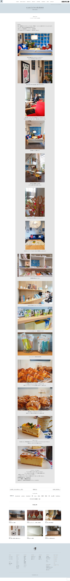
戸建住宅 (25, 562)
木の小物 (17, 571)
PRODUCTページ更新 (30, 541)
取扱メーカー (40, 562)
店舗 (24, 563)
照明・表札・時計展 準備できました (15, 541)
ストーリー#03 (11, 562)
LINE (47, 563)
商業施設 (25, 566)
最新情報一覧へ (35, 490)
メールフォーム (48, 562)
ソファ (17, 563)
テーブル (17, 562)
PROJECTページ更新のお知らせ (50, 541)
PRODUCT (28, 1)
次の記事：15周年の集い (55, 490)
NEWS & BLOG (22, 1)
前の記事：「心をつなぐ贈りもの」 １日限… (18, 490)
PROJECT (33, 1)
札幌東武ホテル (20, 481)
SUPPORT (38, 1)
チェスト (17, 567)
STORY (16, 1)
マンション (25, 567)
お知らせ (23, 529)
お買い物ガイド (48, 569)
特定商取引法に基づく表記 (49, 570)
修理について (33, 562)
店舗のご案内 (11, 566)
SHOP (48, 1)
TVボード (17, 566)
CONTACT (53, 1)
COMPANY (44, 1)
